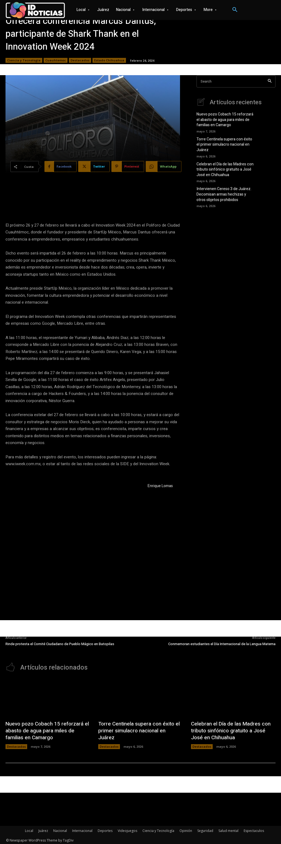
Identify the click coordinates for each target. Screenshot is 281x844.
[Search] (270, 81)
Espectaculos (254, 829)
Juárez (43, 829)
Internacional (82, 829)
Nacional (60, 829)
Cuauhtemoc (56, 60)
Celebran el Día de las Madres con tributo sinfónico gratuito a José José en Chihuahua (223, 165)
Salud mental (228, 829)
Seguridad (205, 829)
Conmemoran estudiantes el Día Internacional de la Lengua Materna (222, 644)
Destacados (80, 60)
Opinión (185, 829)
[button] (234, 9)
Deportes (105, 829)
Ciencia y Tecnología (23, 60)
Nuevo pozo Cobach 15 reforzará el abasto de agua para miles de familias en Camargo (224, 118)
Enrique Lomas (160, 486)
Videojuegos (127, 829)
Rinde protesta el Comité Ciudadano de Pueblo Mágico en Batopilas (59, 644)
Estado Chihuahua (109, 60)
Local (29, 829)
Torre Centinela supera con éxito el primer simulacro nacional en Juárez (225, 142)
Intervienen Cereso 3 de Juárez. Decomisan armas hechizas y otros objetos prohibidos (224, 189)
